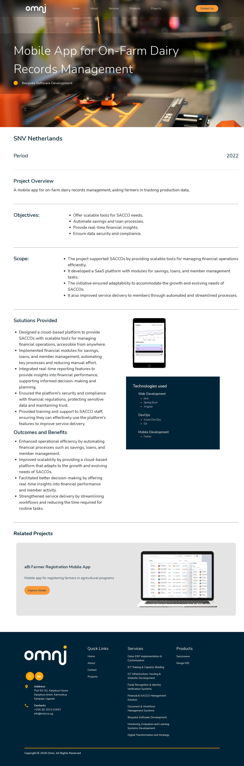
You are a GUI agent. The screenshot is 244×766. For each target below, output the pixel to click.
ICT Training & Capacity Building (146, 667)
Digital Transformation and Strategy (148, 735)
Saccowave (183, 656)
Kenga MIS (182, 663)
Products (135, 8)
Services (114, 8)
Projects (156, 8)
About (94, 8)
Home (75, 8)
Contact (92, 670)
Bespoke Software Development (147, 717)
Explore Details (37, 590)
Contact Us (207, 8)
